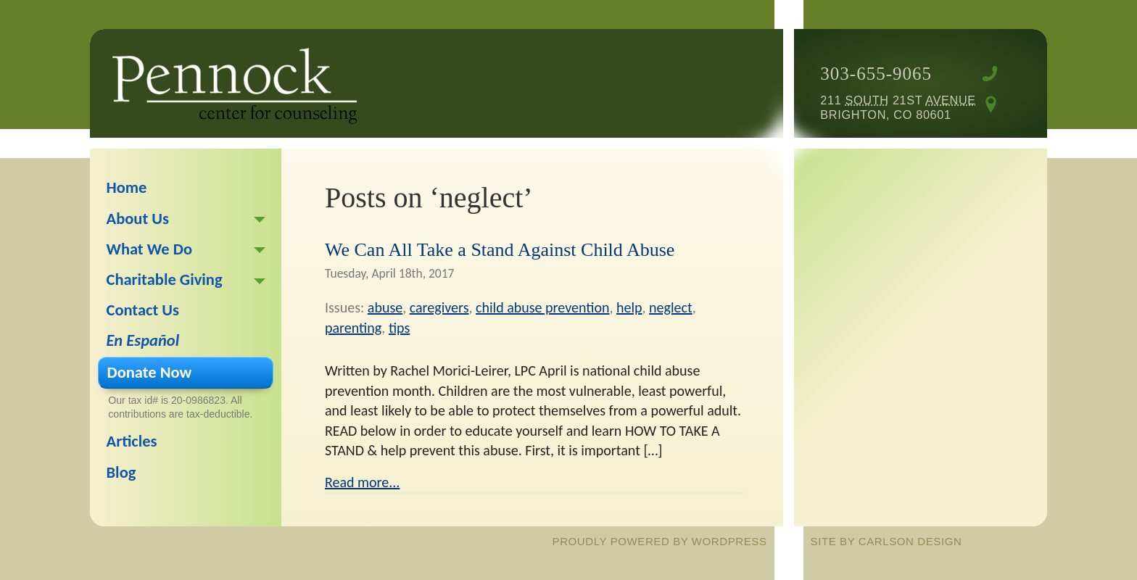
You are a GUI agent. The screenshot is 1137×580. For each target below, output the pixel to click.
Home (127, 187)
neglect (670, 307)
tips (399, 327)
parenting (353, 327)
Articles (132, 441)
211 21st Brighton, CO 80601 (897, 107)
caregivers (439, 307)
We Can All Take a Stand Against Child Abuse (499, 249)
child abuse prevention (542, 307)
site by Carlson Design (886, 541)
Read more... (362, 482)
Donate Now (149, 372)
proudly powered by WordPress (660, 541)
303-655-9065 (876, 73)
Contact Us (143, 310)
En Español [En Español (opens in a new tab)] (143, 340)
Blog (121, 472)
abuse (385, 307)
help (629, 307)
